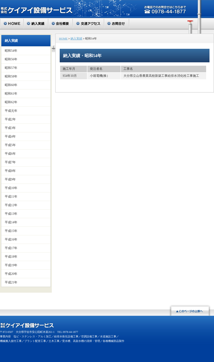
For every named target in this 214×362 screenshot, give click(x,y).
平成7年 (10, 162)
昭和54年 (11, 50)
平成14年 (11, 222)
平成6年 (10, 153)
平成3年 (10, 128)
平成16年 (11, 239)
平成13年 (11, 213)
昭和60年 (11, 85)
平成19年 (11, 265)
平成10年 (11, 188)
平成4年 (10, 136)
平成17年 (11, 248)
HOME (63, 38)
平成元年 (11, 110)
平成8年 (10, 171)
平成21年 (11, 282)
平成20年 (11, 274)
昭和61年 (11, 93)
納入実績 (11, 40)
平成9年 (10, 179)
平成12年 (11, 205)
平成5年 (10, 145)
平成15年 (11, 231)
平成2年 (10, 119)
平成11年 (11, 196)
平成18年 (11, 256)
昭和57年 (11, 68)
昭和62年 (11, 102)
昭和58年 (11, 76)
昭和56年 (11, 59)
